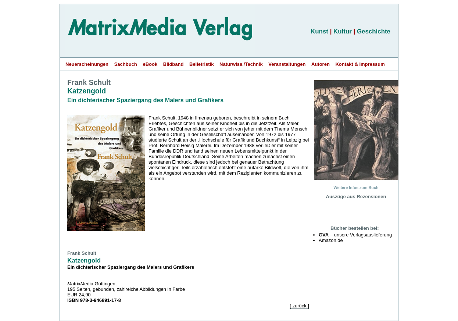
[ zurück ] (299, 305)
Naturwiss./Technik (241, 64)
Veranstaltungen (286, 64)
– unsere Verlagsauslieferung (355, 235)
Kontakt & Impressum (359, 64)
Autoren (320, 64)
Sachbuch (125, 64)
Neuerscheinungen (86, 64)
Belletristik (201, 64)
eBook (150, 64)
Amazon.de (331, 240)
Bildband (173, 64)
